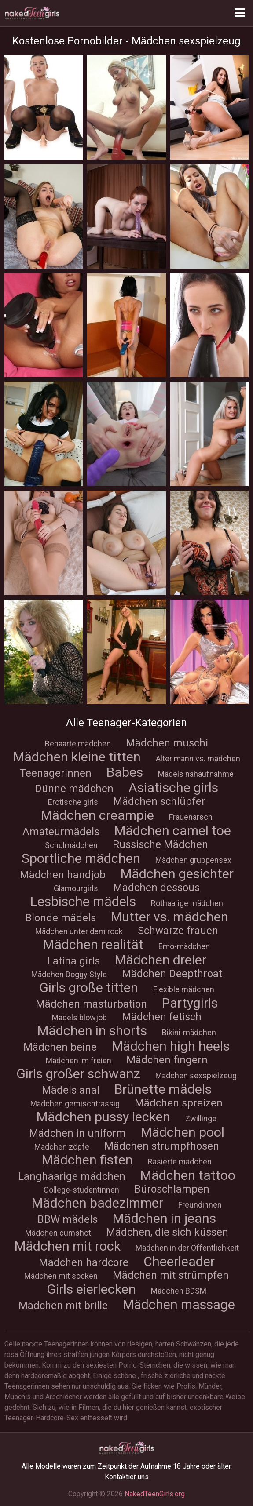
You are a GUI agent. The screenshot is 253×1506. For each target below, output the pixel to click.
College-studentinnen (81, 1189)
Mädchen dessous (156, 887)
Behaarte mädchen (78, 743)
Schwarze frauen (178, 930)
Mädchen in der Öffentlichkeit (187, 1247)
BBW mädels (67, 1219)
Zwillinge (200, 1118)
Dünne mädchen (74, 788)
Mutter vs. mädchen (169, 916)
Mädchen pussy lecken (103, 1116)
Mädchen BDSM (178, 1290)
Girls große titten (88, 987)
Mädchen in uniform (77, 1133)
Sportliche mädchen (81, 858)
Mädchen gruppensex (193, 860)
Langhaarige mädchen (71, 1176)
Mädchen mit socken (61, 1275)
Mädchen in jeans (164, 1218)
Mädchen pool (182, 1132)
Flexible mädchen (183, 989)
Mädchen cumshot (58, 1232)
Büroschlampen (171, 1189)
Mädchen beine (60, 1047)
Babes (124, 772)
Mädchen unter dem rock (79, 931)
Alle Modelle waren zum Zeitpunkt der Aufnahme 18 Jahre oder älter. (127, 1466)
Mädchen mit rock (68, 1246)
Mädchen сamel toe (172, 830)
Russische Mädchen (160, 844)
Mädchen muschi (167, 743)
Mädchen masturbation (91, 1004)
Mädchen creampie (97, 815)
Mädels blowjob (79, 1017)
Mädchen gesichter (177, 873)
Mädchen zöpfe (61, 1146)
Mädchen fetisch (162, 1017)
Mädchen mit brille (63, 1305)
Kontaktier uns (127, 1477)
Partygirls (190, 1003)
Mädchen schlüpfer (159, 801)
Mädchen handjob (63, 875)
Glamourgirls (76, 888)
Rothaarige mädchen (187, 903)
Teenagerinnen (56, 773)
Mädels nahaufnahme (196, 773)
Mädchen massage (179, 1304)
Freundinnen (200, 1204)
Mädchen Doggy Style (69, 974)
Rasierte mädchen (180, 1161)
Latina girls (73, 961)
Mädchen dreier (160, 960)
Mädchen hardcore (83, 1262)
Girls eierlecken (91, 1289)
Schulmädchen (71, 845)
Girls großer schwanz (78, 1073)
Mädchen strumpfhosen (161, 1146)
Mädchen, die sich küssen (167, 1232)
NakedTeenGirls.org (155, 1494)
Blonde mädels (60, 918)
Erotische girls (73, 802)
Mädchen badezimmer (97, 1203)
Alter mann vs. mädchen (198, 758)
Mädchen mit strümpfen (171, 1275)
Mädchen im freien (78, 1060)
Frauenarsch (191, 817)
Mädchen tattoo (187, 1175)
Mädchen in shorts (92, 1030)
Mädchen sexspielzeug (196, 1075)
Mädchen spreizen (179, 1103)
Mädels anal (70, 1090)
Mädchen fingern (167, 1060)
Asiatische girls (173, 787)
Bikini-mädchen (189, 1032)
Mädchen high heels (171, 1046)
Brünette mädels (163, 1089)
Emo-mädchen (184, 946)
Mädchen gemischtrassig (75, 1103)
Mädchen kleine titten (77, 756)
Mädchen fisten (87, 1160)
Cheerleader (179, 1261)
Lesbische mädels (83, 901)
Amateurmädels (60, 832)
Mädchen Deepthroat (172, 974)
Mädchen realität (93, 944)
